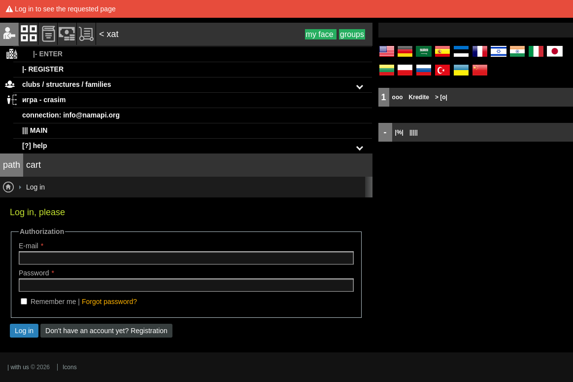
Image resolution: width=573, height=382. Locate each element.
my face (321, 34)
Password (34, 273)
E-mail (28, 246)
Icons (70, 367)
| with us (18, 367)
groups (352, 34)
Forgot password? (109, 302)
